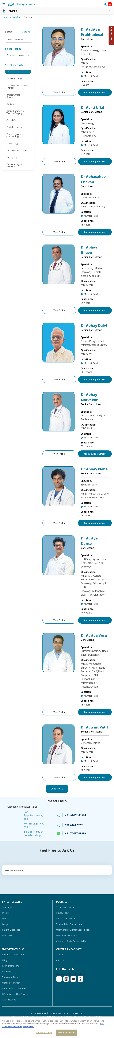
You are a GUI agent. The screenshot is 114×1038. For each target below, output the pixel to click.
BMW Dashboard (10, 965)
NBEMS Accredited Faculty (15, 994)
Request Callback (111, 35)
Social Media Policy (65, 918)
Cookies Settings (44, 1032)
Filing (4, 960)
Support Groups (9, 907)
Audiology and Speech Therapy (17, 86)
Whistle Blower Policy (66, 935)
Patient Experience (11, 929)
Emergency (11, 157)
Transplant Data (10, 977)
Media (5, 918)
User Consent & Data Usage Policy (73, 929)
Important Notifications (13, 954)
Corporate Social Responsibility (71, 941)
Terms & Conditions (66, 907)
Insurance (7, 971)
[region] (57, 1027)
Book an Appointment (94, 92)
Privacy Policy (62, 912)
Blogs (5, 924)
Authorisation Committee (14, 988)
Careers (60, 960)
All (7, 71)
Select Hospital (13, 48)
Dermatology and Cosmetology (14, 135)
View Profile (59, 92)
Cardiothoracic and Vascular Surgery (15, 112)
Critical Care (12, 120)
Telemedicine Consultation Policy (72, 924)
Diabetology (12, 143)
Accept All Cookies (66, 1032)
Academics (61, 954)
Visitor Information (11, 982)
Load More (57, 788)
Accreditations (9, 999)
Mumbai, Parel (91, 76)
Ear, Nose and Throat (16, 150)
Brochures (7, 935)
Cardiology (11, 104)
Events (5, 912)
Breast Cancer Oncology (13, 95)
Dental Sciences (14, 127)
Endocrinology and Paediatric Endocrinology (15, 166)
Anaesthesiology (14, 78)
